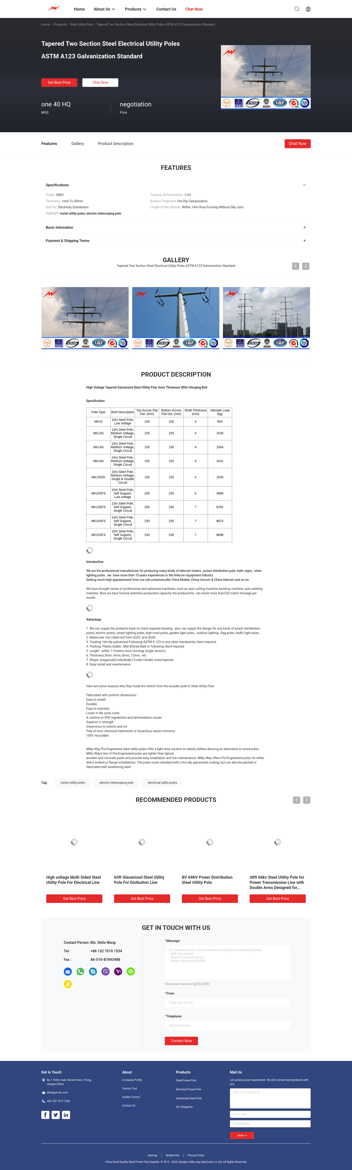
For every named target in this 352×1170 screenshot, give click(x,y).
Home (45, 24)
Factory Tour (129, 1088)
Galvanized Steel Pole (189, 1098)
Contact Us (128, 1105)
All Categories (184, 1107)
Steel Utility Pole (81, 24)
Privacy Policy (196, 1155)
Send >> (242, 1135)
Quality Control (131, 1097)
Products (60, 24)
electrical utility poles (162, 782)
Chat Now (100, 82)
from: (171, 993)
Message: (173, 941)
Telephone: (174, 1016)
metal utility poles (73, 782)
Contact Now (181, 1041)
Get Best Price (59, 82)
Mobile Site (172, 1155)
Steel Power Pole (186, 1080)
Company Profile (132, 1080)
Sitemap (153, 1155)
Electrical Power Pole (188, 1089)
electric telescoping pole (116, 782)
